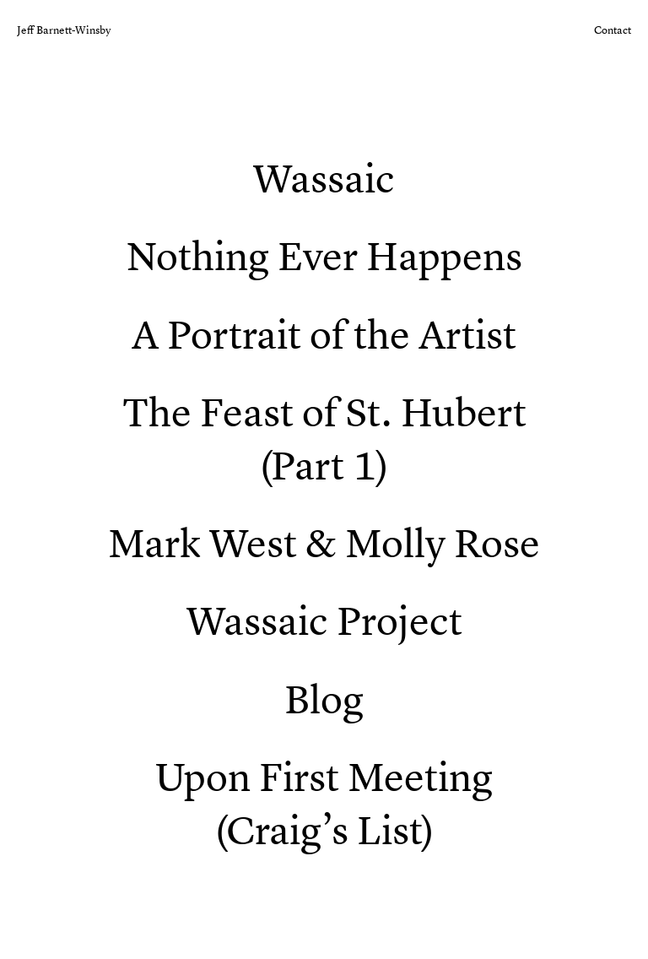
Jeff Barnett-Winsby (64, 29)
